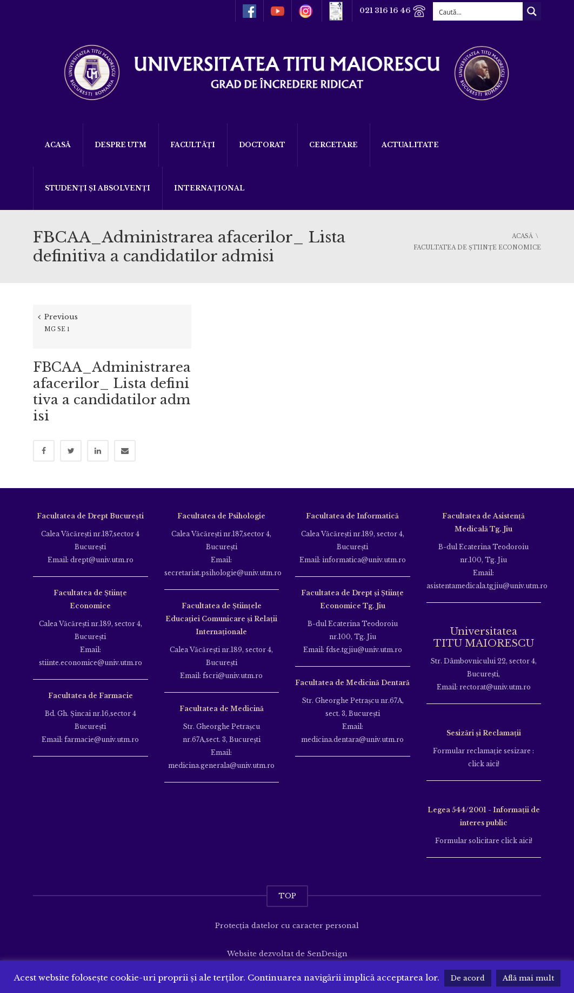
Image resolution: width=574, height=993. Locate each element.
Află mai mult (528, 978)
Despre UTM (120, 145)
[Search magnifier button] (532, 11)
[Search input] (478, 11)
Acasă (58, 145)
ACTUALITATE (410, 145)
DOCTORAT (262, 145)
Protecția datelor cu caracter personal (287, 917)
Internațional (209, 188)
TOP (287, 887)
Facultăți (192, 145)
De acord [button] (468, 978)
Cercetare (333, 145)
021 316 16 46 (391, 11)
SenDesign (327, 945)
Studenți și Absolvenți (97, 188)
